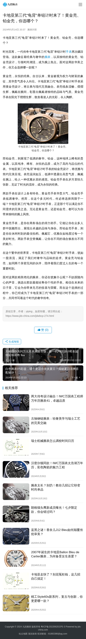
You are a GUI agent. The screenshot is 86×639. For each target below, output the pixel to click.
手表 (69, 51)
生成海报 (12, 341)
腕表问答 (32, 29)
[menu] (80, 4)
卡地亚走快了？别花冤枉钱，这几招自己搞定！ (55, 576)
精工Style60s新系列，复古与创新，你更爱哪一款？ (57, 599)
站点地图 (23, 633)
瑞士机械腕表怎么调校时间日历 (52, 441)
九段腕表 (26, 626)
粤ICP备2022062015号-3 (53, 626)
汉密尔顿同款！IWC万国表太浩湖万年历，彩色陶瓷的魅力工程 (57, 465)
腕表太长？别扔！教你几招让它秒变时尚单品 (55, 487)
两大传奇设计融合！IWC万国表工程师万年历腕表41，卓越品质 (57, 398)
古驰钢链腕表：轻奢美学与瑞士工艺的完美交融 (55, 420)
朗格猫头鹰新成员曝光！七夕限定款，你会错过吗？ (54, 510)
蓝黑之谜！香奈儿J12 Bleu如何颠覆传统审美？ (57, 532)
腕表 (48, 56)
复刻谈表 (32, 633)
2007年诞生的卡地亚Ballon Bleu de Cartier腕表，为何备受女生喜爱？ (55, 554)
